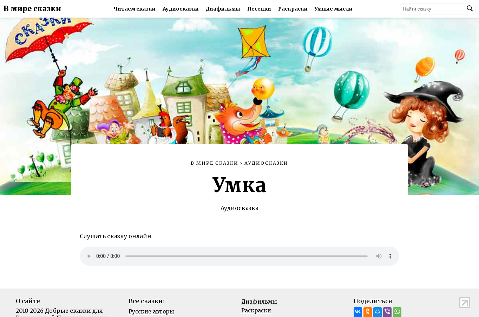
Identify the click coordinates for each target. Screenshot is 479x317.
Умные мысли (334, 9)
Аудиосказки (181, 9)
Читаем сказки (135, 9)
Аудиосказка (239, 207)
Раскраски (293, 9)
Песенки (259, 9)
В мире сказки (32, 8)
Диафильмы (223, 9)
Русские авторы (151, 311)
